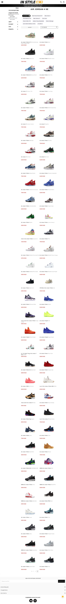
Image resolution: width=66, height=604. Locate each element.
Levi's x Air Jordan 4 (47, 419)
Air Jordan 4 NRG (27, 386)
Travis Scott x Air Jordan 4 (28, 402)
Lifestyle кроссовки (12, 16)
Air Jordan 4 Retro (45, 42)
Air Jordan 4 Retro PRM (46, 501)
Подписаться (61, 581)
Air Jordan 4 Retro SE (29, 75)
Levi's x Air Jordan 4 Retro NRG (48, 386)
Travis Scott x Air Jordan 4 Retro (29, 321)
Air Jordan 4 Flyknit (45, 320)
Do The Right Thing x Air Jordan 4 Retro (28, 354)
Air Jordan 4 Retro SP (29, 43)
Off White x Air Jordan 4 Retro (47, 288)
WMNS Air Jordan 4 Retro (46, 468)
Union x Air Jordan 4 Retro (29, 238)
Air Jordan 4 (26, 91)
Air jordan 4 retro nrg (27, 419)
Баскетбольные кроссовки (13, 18)
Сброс (17, 8)
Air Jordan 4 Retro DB (29, 468)
